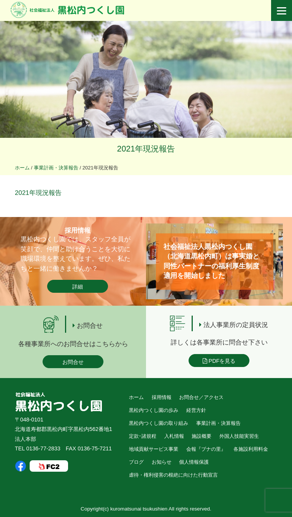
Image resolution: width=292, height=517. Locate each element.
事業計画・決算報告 (218, 423)
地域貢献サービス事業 (153, 449)
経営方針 (196, 410)
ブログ (136, 462)
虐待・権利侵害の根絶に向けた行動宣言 (173, 475)
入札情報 (174, 436)
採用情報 (161, 397)
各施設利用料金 (250, 449)
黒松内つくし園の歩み (153, 410)
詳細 (77, 287)
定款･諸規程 (142, 436)
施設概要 (201, 436)
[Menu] (281, 10)
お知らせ (161, 462)
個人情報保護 (194, 462)
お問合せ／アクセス (201, 397)
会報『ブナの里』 (206, 449)
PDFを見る (219, 361)
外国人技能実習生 (239, 436)
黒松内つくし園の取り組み (158, 423)
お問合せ (73, 362)
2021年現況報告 (38, 192)
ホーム (136, 397)
